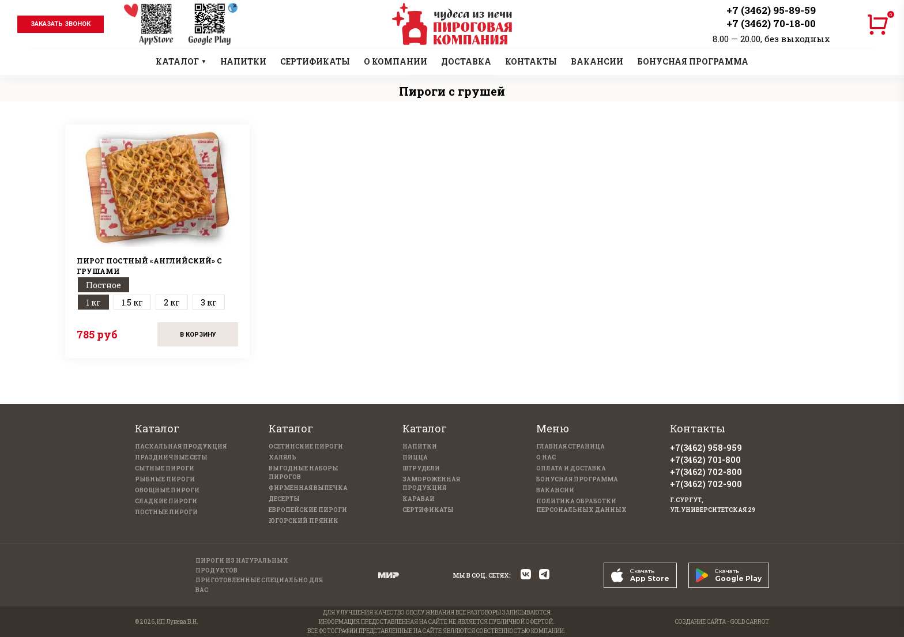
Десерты (284, 499)
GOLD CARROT (749, 621)
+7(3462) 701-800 (705, 459)
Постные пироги (166, 512)
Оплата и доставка (571, 468)
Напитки (419, 446)
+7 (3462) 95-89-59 (771, 10)
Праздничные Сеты (171, 457)
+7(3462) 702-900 (706, 483)
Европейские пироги (308, 510)
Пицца (415, 457)
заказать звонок (61, 24)
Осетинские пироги (306, 446)
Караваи (418, 499)
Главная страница (570, 446)
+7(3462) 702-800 (706, 471)
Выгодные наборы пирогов (303, 473)
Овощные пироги (167, 490)
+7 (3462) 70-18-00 (771, 23)
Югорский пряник (303, 521)
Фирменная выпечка (308, 488)
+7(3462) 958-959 (706, 447)
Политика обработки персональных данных (581, 505)
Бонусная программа (577, 479)
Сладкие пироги (166, 501)
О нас (546, 457)
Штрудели (421, 468)
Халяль (282, 457)
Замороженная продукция (431, 484)
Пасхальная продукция (181, 446)
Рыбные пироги (165, 479)
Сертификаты (428, 510)
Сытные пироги (164, 468)
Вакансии (555, 490)
